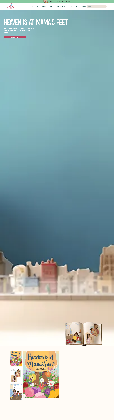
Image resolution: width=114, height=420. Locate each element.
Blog (76, 6)
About (38, 6)
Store (31, 6)
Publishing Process (48, 6)
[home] (11, 6)
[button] (64, 6)
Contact (83, 6)
